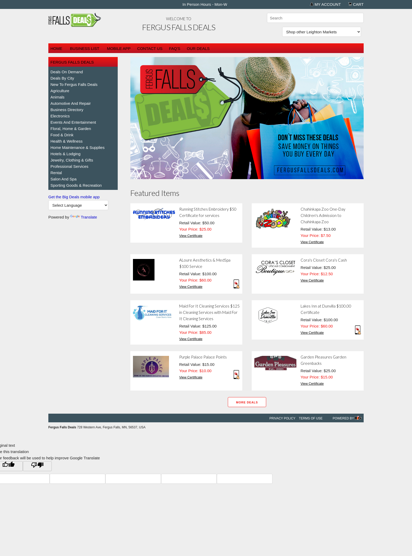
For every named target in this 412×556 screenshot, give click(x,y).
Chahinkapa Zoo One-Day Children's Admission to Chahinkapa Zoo (323, 215)
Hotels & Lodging (65, 154)
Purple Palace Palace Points (203, 357)
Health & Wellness (66, 141)
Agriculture (59, 91)
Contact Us (149, 48)
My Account (325, 4)
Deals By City (62, 78)
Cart (356, 4)
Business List (84, 48)
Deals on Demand (66, 72)
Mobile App (119, 48)
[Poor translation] (37, 466)
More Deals (247, 402)
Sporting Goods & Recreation (76, 185)
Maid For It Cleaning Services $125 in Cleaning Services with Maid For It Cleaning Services (209, 312)
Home (56, 48)
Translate (83, 217)
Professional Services (69, 166)
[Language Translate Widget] (78, 205)
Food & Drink (62, 135)
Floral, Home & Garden (70, 128)
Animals (57, 97)
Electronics (60, 116)
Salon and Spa (63, 179)
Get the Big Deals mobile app (74, 197)
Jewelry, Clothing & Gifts (71, 160)
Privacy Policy (282, 418)
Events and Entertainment (73, 122)
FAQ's (174, 48)
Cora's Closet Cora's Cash (324, 260)
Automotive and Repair (70, 103)
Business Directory (66, 109)
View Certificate (190, 236)
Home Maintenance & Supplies (77, 147)
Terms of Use (311, 418)
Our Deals (198, 48)
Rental (56, 172)
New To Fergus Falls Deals (73, 84)
